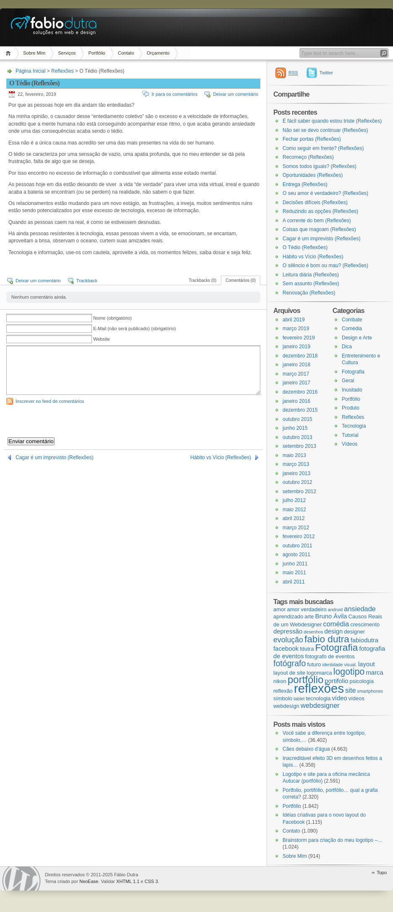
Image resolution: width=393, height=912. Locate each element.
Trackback (86, 280)
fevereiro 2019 (299, 338)
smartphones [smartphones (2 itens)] (370, 691)
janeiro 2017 (296, 383)
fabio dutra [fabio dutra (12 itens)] (326, 638)
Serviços (67, 52)
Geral (348, 381)
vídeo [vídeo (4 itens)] (339, 698)
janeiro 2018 (296, 365)
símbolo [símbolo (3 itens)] (282, 698)
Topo (382, 872)
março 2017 (296, 374)
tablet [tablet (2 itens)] (298, 698)
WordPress (21, 879)
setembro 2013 (299, 446)
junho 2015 (295, 428)
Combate (352, 320)
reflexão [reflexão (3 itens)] (283, 691)
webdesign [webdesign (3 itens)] (286, 706)
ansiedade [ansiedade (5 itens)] (360, 608)
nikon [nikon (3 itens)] (279, 681)
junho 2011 (295, 564)
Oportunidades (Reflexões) (313, 175)
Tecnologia (354, 426)
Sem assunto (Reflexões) (311, 283)
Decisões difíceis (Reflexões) (315, 202)
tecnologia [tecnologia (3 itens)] (318, 698)
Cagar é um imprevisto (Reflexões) (54, 457)
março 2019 (296, 328)
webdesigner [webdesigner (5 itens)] (320, 705)
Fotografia (353, 372)
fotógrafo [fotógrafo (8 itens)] (289, 663)
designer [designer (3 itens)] (354, 631)
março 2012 (296, 528)
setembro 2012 (299, 491)
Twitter (326, 72)
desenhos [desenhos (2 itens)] (313, 631)
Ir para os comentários (174, 94)
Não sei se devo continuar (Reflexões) (325, 130)
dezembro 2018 (300, 356)
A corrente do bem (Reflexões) (317, 220)
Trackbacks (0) (203, 280)
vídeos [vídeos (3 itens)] (356, 698)
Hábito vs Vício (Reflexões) (220, 457)
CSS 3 (151, 881)
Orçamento (158, 52)
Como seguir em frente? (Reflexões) (323, 148)
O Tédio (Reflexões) (305, 247)
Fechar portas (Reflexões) (312, 139)
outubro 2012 (297, 482)
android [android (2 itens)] (335, 609)
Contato (126, 52)
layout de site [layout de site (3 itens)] (289, 673)
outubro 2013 (297, 437)
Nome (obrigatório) (112, 318)
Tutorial (350, 435)
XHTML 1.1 (127, 881)
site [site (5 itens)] (350, 690)
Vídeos (349, 444)
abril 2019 (294, 320)
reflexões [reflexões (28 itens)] (319, 688)
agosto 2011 (296, 554)
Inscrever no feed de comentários (50, 401)
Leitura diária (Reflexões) (311, 275)
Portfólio (96, 52)
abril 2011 (294, 582)
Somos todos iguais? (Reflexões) (319, 166)
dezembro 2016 (300, 392)
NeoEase (88, 881)
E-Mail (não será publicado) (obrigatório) (134, 328)
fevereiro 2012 (299, 536)
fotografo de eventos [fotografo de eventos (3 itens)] (330, 656)
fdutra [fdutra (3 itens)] (307, 649)
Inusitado (352, 390)
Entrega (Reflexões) (305, 184)
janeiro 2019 (296, 347)
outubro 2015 (297, 419)
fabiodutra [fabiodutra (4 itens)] (364, 640)
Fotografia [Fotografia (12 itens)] (336, 647)
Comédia (352, 328)
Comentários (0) (240, 280)
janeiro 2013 (296, 473)
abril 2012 (294, 518)
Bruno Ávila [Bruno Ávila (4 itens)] (331, 616)
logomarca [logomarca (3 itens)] (319, 673)
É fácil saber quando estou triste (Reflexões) (332, 121)
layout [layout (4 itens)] (366, 664)
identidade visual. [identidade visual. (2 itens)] (339, 664)
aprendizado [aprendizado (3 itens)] (288, 616)
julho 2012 (294, 500)
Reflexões (62, 71)
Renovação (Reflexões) (309, 293)
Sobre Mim (34, 52)
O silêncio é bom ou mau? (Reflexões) (325, 265)
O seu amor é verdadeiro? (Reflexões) (325, 193)
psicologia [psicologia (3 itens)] (361, 681)
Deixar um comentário (235, 94)
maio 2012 (294, 510)
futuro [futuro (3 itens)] (314, 664)
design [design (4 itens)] (334, 631)
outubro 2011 (297, 546)
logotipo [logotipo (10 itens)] (349, 672)
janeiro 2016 (296, 401)
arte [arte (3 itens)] (309, 616)
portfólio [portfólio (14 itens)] (305, 679)
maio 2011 (294, 573)
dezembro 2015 (300, 410)
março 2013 (296, 464)
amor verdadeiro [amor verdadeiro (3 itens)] (307, 609)
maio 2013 (294, 455)
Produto (350, 408)
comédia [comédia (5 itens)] (336, 624)
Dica (347, 347)
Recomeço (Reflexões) (308, 157)
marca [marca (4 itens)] (374, 672)
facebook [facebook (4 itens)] (286, 648)
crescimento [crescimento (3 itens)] (365, 624)
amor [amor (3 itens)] (279, 609)
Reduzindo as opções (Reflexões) (320, 211)
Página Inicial (9, 53)
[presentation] (70, 421)
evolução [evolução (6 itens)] (288, 640)
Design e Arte (357, 338)
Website (101, 339)
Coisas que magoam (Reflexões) (319, 229)
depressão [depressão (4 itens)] (287, 631)
